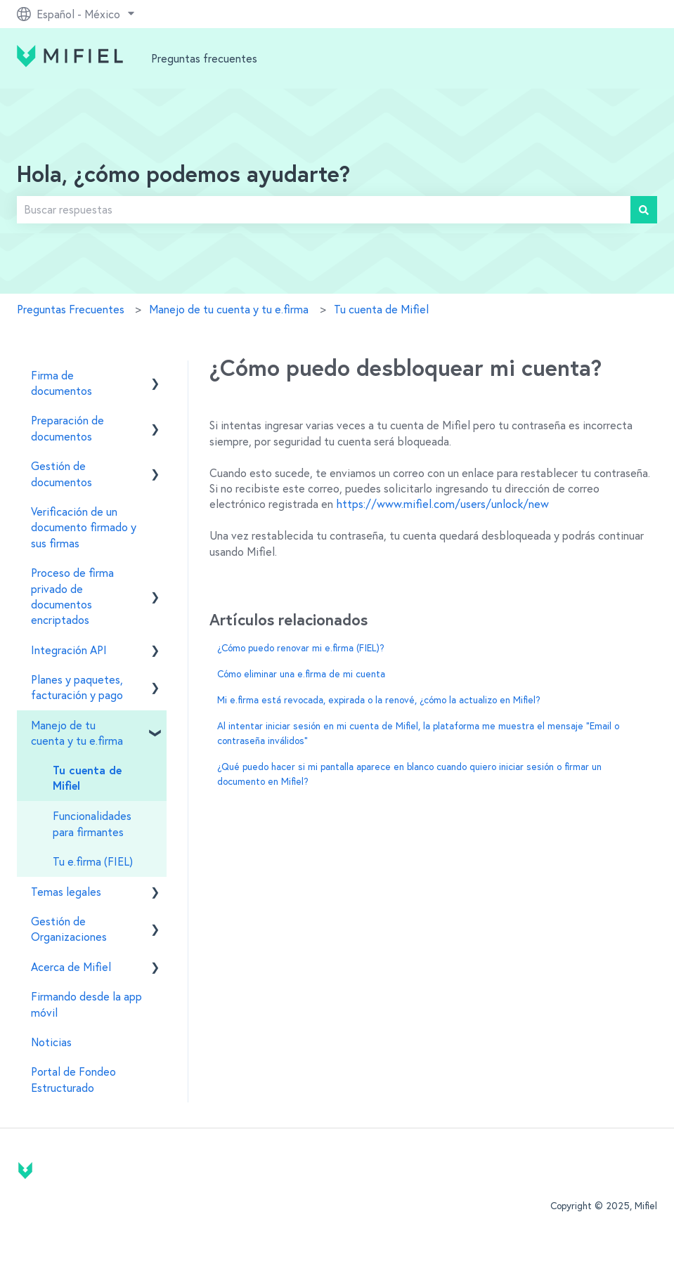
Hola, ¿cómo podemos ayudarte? (183, 175)
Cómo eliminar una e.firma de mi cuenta (301, 673)
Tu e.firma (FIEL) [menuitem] (93, 861)
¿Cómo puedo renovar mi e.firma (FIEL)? (300, 647)
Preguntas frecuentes (204, 58)
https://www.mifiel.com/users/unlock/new (442, 504)
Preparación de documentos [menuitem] (67, 428)
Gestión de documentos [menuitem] (61, 473)
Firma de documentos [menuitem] (61, 383)
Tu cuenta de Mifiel (381, 309)
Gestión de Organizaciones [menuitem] (69, 929)
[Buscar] (643, 209)
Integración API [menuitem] (69, 650)
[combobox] (323, 209)
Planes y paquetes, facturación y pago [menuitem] (77, 687)
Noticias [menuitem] (51, 1042)
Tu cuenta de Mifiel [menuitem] (87, 778)
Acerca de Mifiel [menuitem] (71, 967)
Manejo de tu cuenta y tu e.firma (229, 309)
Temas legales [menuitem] (66, 892)
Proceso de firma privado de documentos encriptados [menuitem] (72, 596)
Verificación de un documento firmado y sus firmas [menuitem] (83, 527)
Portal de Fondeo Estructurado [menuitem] (73, 1079)
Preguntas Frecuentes (70, 309)
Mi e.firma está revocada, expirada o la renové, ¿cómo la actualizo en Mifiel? (378, 699)
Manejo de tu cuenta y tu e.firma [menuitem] (77, 733)
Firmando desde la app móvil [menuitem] (86, 1004)
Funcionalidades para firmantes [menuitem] (92, 823)
